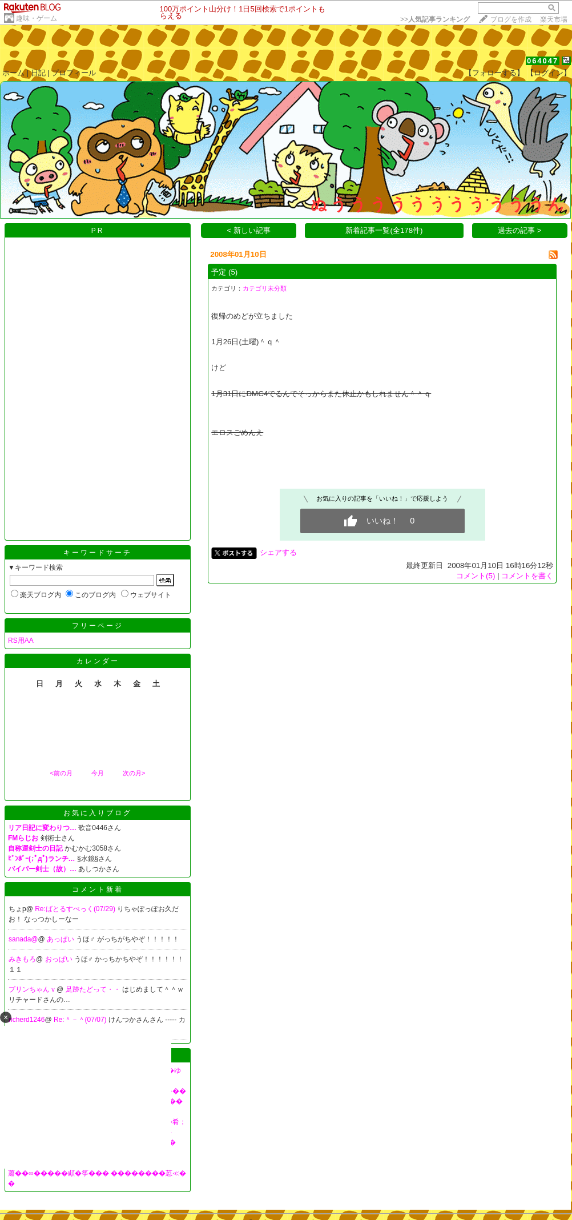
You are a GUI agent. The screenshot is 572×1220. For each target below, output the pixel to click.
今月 (97, 773)
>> (435, 19)
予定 (218, 272)
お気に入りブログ (97, 813)
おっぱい (59, 959)
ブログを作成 (510, 19)
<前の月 (61, 773)
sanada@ (23, 939)
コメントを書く (527, 575)
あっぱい (61, 939)
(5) (232, 272)
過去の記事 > (520, 230)
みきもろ (22, 959)
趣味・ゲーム (36, 18)
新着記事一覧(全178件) (383, 230)
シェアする (278, 552)
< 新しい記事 (249, 230)
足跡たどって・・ (94, 989)
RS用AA (21, 641)
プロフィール (73, 73)
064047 (542, 61)
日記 (38, 73)
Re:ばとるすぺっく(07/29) (76, 909)
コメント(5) (475, 575)
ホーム (13, 73)
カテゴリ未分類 (265, 288)
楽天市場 (553, 19)
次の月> (134, 773)
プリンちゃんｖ (33, 989)
